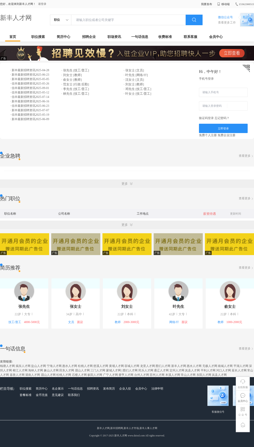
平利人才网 (208, 370)
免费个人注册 (208, 135)
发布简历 (109, 388)
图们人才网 (163, 366)
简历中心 (63, 37)
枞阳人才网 (94, 374)
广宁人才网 (110, 374)
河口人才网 (223, 370)
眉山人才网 (82, 370)
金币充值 (42, 395)
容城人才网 (131, 366)
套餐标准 (26, 395)
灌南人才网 (32, 374)
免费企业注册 (226, 135)
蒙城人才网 (113, 370)
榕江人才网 (20, 370)
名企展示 (58, 388)
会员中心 (216, 37)
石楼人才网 (79, 374)
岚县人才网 (192, 370)
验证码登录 (206, 118)
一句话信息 (139, 37)
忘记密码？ (222, 118)
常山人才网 (188, 374)
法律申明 (157, 388)
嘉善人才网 (17, 374)
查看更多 (246, 156)
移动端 (223, 4)
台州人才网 (141, 374)
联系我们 (74, 395)
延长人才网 (239, 370)
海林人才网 (35, 370)
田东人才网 (66, 370)
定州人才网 (177, 370)
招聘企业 (89, 37)
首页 (12, 37)
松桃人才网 (85, 366)
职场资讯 (114, 37)
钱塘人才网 (7, 366)
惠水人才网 (69, 366)
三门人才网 (97, 370)
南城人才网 (225, 366)
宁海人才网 (54, 366)
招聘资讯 (93, 388)
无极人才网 (209, 366)
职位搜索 (38, 37)
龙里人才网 (147, 366)
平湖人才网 (240, 366)
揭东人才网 (23, 366)
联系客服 (190, 37)
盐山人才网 (38, 366)
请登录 (42, 4)
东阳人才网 (203, 374)
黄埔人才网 (116, 366)
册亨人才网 (126, 374)
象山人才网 (51, 370)
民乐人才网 (145, 370)
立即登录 (223, 128)
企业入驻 (125, 388)
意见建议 (58, 395)
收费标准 (165, 37)
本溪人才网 (172, 374)
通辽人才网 (161, 370)
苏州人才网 (157, 374)
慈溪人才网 (100, 366)
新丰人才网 (16, 17)
